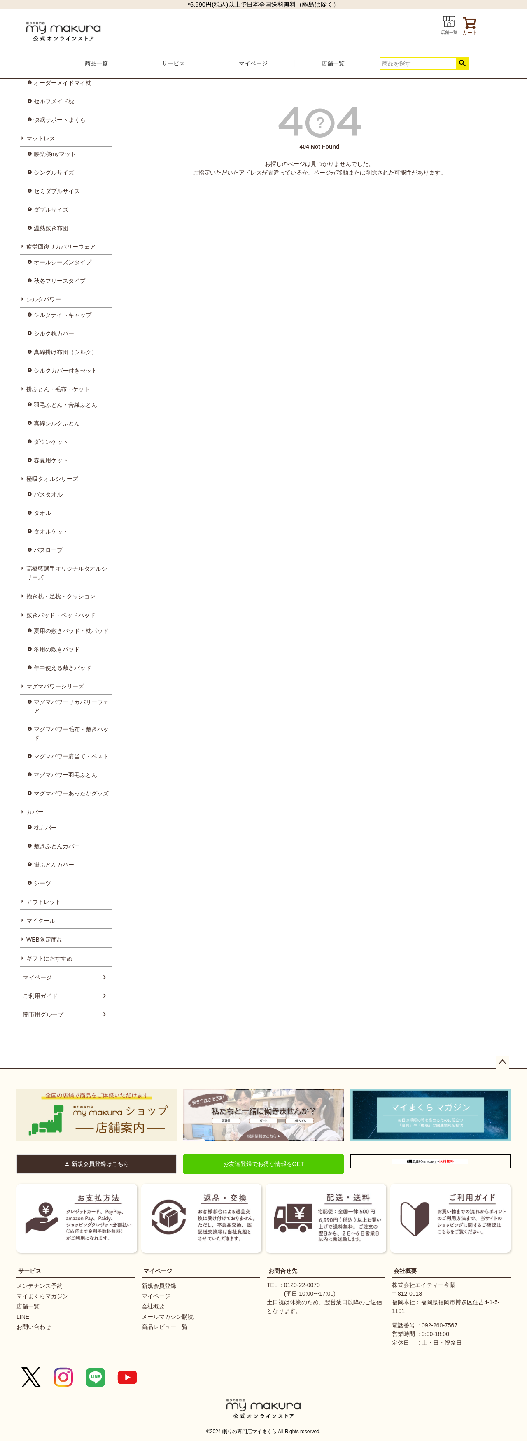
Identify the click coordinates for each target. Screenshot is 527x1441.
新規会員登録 (159, 1285)
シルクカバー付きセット (65, 370)
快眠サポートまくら (60, 120)
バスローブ (48, 550)
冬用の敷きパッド (57, 649)
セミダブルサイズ (57, 191)
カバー (35, 812)
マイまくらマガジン (42, 1296)
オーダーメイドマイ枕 (62, 82)
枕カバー (45, 827)
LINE (22, 1316)
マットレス (40, 138)
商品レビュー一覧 (165, 1327)
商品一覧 (96, 63)
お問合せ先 (282, 1271)
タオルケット (51, 531)
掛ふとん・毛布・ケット (58, 389)
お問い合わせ (33, 1327)
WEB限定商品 (44, 939)
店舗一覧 (333, 63)
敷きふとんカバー (57, 846)
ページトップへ (502, 1062)
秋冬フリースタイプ (60, 280)
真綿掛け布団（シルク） (65, 352)
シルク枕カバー (54, 333)
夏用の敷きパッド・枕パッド (71, 630)
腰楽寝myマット (55, 154)
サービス (173, 63)
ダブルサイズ (51, 209)
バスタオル (48, 494)
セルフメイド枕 (54, 101)
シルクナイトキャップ (62, 315)
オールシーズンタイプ (62, 262)
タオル (42, 513)
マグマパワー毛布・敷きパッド (71, 733)
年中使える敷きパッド (62, 668)
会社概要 (153, 1306)
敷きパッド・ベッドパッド (61, 615)
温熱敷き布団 (51, 228)
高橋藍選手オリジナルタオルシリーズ (66, 573)
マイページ (253, 63)
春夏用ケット (51, 460)
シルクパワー (43, 299)
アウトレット (43, 901)
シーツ (42, 883)
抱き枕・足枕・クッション (61, 596)
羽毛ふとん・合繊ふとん (65, 404)
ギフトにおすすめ (49, 958)
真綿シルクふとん (57, 423)
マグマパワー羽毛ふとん (65, 775)
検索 (462, 63)
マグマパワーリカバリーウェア (71, 706)
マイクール (40, 920)
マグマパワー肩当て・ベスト (71, 756)
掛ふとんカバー (54, 864)
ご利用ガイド (40, 996)
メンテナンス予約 (39, 1285)
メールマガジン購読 (168, 1316)
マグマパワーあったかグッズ (71, 793)
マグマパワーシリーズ (55, 686)
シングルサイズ (54, 172)
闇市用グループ (43, 1014)
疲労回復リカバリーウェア (61, 246)
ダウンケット (51, 441)
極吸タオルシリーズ (52, 479)
